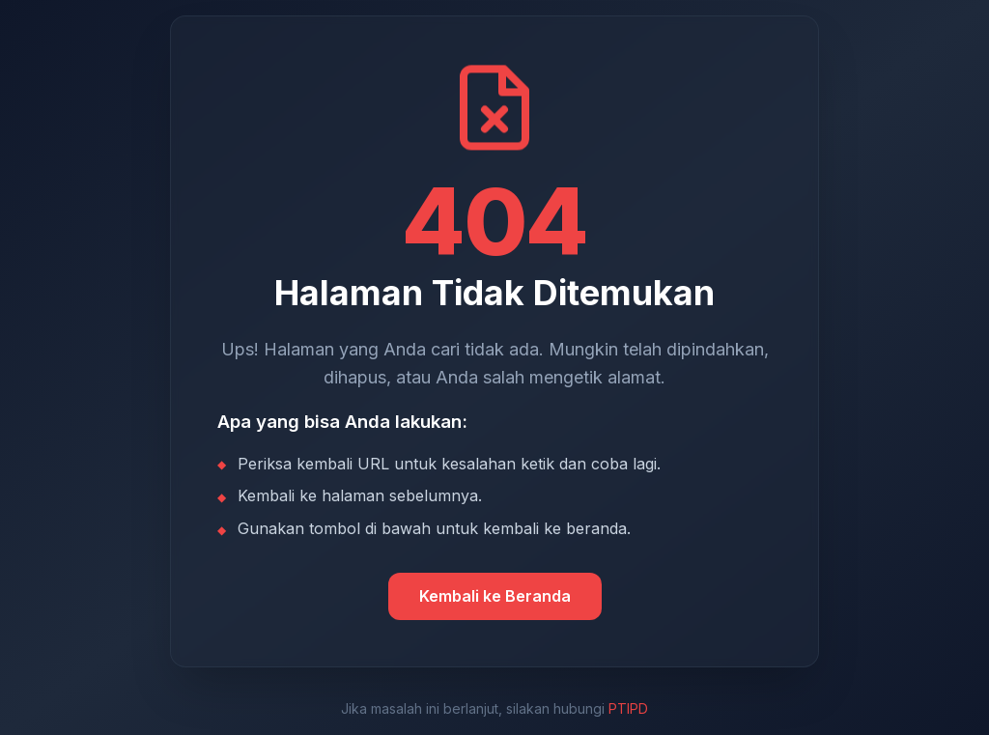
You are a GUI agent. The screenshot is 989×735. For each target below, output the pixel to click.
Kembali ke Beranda (495, 596)
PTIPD (628, 708)
